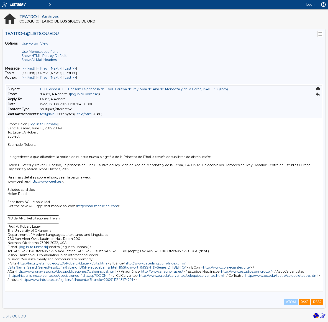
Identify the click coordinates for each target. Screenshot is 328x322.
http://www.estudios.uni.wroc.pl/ (246, 271)
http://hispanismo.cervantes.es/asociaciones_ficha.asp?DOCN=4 (59, 276)
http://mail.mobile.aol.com (97, 206)
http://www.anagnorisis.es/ (162, 271)
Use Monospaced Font (40, 52)
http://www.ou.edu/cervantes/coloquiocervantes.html (181, 276)
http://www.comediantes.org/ (226, 267)
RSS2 (317, 302)
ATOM (291, 302)
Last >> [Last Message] (70, 68)
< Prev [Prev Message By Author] (42, 77)
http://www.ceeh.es (46, 181)
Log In (311, 5)
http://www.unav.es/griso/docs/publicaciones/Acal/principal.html (66, 271)
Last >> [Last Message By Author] (70, 77)
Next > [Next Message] (56, 68)
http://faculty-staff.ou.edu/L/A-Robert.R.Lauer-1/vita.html (63, 263)
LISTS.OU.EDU (14, 316)
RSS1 (304, 302)
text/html (84, 114)
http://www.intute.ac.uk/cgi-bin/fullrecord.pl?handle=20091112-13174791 (77, 280)
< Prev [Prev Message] (42, 68)
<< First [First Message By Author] (28, 77)
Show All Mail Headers (39, 60)
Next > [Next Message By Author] (56, 77)
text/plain (47, 114)
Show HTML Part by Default (44, 56)
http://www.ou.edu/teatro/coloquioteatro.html (281, 276)
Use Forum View (35, 43)
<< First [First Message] (28, 68)
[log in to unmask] (84, 94)
